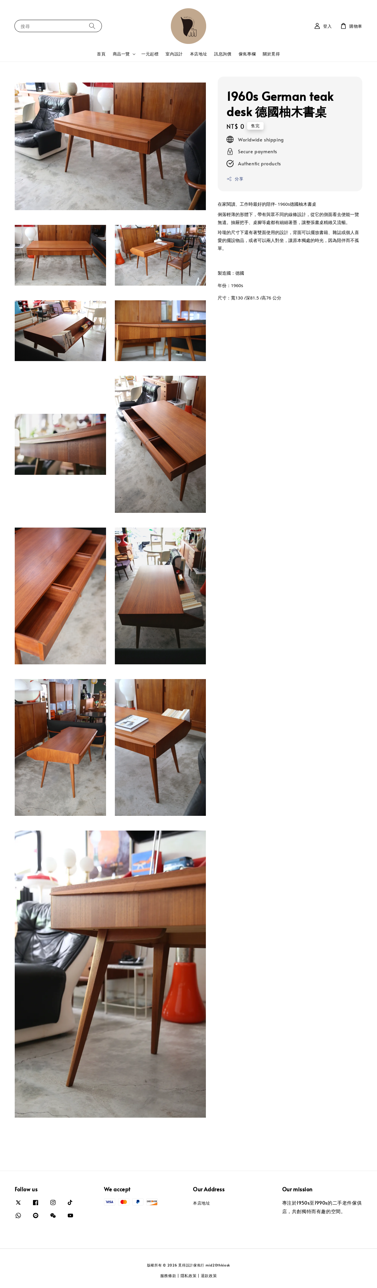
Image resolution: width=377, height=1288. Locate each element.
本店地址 (198, 54)
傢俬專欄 (247, 54)
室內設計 (174, 54)
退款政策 (209, 1275)
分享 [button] (234, 179)
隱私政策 (189, 1275)
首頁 (101, 54)
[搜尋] (92, 26)
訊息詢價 (222, 54)
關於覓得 (271, 54)
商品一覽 (121, 54)
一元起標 (149, 54)
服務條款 (168, 1275)
